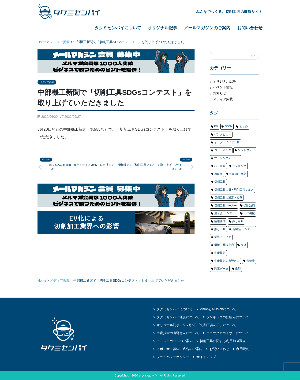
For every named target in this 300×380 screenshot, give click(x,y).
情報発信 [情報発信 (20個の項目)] (219, 220)
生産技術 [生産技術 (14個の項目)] (219, 252)
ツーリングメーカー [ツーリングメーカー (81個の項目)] (227, 157)
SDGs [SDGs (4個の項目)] (228, 126)
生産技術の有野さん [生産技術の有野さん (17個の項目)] (227, 260)
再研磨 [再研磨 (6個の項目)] (218, 173)
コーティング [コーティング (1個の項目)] (222, 150)
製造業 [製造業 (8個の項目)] (250, 260)
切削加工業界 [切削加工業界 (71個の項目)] (237, 173)
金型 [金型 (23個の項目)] (238, 268)
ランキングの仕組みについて (227, 316)
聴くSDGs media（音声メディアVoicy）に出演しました (81, 166)
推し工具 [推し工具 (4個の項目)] (219, 228)
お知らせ (219, 93)
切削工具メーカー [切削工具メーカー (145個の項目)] (225, 205)
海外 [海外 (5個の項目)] (243, 244)
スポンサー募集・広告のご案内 (179, 348)
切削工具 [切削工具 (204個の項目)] (219, 181)
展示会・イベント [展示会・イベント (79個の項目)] (225, 213)
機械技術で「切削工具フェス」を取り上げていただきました (150, 166)
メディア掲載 (47, 82)
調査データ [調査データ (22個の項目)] (221, 268)
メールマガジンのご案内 (207, 28)
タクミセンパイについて (118, 28)
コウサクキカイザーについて (227, 332)
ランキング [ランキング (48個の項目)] (239, 165)
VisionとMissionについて (218, 308)
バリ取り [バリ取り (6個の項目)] (219, 165)
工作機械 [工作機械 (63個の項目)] (249, 213)
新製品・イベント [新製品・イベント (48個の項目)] (243, 228)
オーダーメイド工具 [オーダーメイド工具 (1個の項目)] (227, 142)
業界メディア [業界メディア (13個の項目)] (222, 236)
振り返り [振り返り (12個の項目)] (238, 220)
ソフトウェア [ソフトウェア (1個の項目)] (246, 150)
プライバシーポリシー (173, 356)
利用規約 (242, 348)
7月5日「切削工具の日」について (211, 324)
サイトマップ (206, 356)
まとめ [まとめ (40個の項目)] (243, 126)
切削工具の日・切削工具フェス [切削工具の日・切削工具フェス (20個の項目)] (234, 189)
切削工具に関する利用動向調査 (223, 340)
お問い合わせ (249, 28)
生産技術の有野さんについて (178, 332)
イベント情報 (223, 87)
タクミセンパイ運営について (178, 316)
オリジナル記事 (162, 28)
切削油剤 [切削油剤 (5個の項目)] (249, 205)
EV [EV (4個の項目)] (216, 126)
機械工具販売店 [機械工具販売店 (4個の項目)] (224, 244)
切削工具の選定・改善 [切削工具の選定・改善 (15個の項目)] (228, 197)
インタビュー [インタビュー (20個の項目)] (222, 134)
